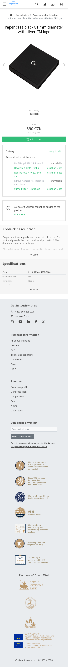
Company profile (19, 387)
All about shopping (20, 340)
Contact (15, 345)
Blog (13, 368)
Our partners (17, 396)
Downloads (17, 410)
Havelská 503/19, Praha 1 (27, 167)
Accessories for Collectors (45, 14)
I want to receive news (22, 436)
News (14, 405)
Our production (19, 391)
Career (14, 401)
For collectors (22, 14)
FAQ (13, 350)
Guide (14, 364)
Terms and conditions (22, 354)
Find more (19, 214)
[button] (7, 65)
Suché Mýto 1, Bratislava (27, 188)
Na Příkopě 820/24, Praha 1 (28, 163)
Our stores (16, 359)
